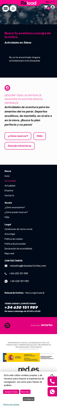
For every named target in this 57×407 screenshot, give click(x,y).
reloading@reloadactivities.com (25, 265)
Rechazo (25, 392)
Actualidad (10, 185)
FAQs (40, 136)
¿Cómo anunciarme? (15, 207)
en (51, 1)
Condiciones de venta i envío (18, 229)
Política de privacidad (15, 244)
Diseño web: (41, 325)
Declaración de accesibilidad (18, 248)
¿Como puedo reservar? (16, 212)
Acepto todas (11, 392)
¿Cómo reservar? (18, 136)
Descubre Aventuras (19, 145)
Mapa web (9, 253)
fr (54, 1)
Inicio (7, 176)
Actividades (10, 181)
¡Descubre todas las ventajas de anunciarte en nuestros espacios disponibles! (24, 99)
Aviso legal (10, 234)
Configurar (29, 399)
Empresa (9, 190)
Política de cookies (14, 239)
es (47, 1)
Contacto (9, 195)
